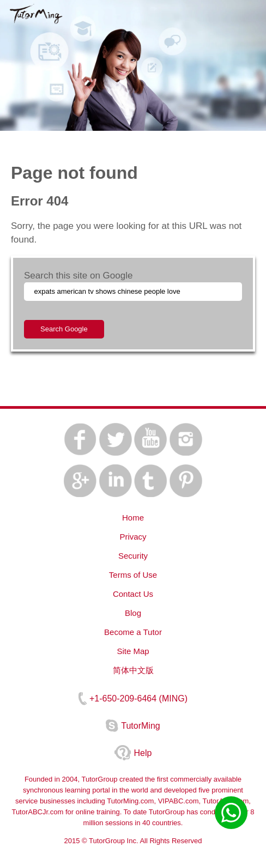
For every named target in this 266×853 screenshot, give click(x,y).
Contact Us (133, 593)
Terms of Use (133, 574)
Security (133, 555)
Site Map (133, 651)
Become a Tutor (133, 632)
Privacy (132, 536)
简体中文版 (133, 670)
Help (143, 753)
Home (133, 517)
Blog (133, 613)
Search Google (64, 329)
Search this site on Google (78, 275)
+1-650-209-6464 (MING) (138, 698)
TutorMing (140, 725)
